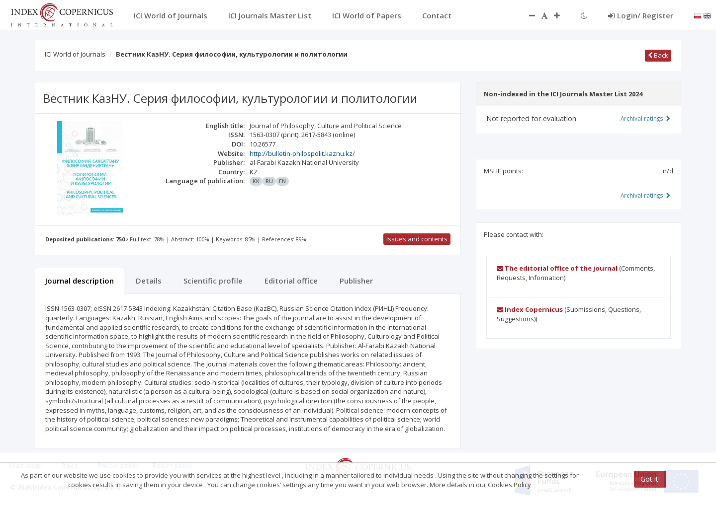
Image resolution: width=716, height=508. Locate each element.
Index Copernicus (530, 309)
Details (149, 281)
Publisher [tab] (356, 281)
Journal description (79, 281)
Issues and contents (417, 238)
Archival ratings (646, 118)
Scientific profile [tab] (213, 281)
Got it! (650, 479)
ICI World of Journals (75, 54)
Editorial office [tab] (291, 281)
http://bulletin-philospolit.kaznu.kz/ (302, 153)
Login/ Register (640, 15)
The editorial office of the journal (557, 268)
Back (658, 55)
